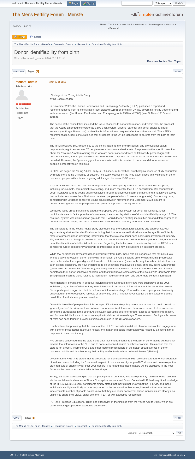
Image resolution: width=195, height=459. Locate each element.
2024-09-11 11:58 (57, 82)
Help (155, 455)
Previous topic (156, 61)
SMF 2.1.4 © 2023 (18, 455)
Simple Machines (36, 455)
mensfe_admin (26, 82)
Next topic (174, 61)
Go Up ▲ (181, 455)
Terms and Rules (167, 455)
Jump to (132, 433)
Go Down (18, 71)
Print (177, 71)
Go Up (16, 418)
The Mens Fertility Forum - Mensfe (47, 14)
